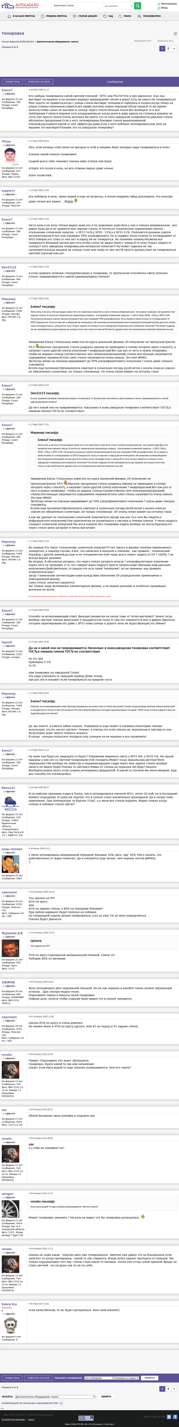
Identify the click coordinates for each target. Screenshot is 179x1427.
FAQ (110, 16)
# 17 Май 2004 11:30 (39, 219)
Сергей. (7, 642)
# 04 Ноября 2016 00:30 (41, 1138)
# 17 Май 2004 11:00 (39, 190)
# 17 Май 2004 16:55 (39, 385)
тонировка (13, 33)
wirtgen (7, 1194)
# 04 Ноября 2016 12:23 (41, 1248)
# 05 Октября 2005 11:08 (41, 1016)
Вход (164, 7)
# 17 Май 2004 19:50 (39, 641)
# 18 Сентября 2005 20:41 (42, 891)
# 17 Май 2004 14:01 (39, 298)
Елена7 (7, 90)
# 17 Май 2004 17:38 (39, 541)
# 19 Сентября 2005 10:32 (42, 932)
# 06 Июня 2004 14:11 (40, 848)
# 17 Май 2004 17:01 (39, 424)
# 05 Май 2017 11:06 (39, 1303)
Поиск (127, 16)
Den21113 (9, 267)
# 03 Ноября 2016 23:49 (41, 1054)
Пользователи (152, 16)
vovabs (7, 1055)
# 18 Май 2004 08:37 (39, 787)
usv (4, 1110)
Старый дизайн (87, 16)
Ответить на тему (39, 81)
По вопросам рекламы (13, 1420)
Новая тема (12, 81)
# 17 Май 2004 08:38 (39, 141)
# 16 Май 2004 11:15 (39, 89)
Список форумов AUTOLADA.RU (18, 41)
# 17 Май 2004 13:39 (39, 266)
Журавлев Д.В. (12, 933)
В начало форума (24, 16)
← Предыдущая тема (141, 41)
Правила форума (56, 16)
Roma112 (8, 788)
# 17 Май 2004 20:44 (39, 693)
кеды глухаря (12, 849)
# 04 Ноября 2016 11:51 (41, 1193)
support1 (8, 191)
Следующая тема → (166, 41)
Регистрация (169, 3)
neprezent (9, 892)
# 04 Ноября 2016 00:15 (41, 1109)
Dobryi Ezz (9, 1304)
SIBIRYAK (8, 982)
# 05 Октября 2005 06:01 (41, 982)
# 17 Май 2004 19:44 (39, 610)
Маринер (9, 299)
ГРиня (6, 141)
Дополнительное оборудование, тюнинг (57, 41)
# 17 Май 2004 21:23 (39, 750)
